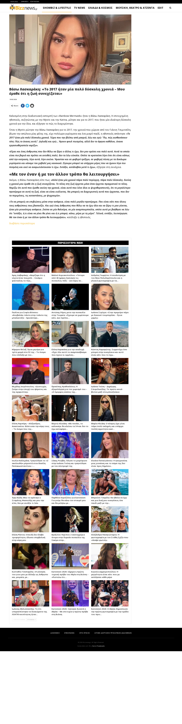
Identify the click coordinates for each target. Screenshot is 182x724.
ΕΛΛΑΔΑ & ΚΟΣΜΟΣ (100, 7)
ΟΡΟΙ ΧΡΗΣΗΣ (84, 706)
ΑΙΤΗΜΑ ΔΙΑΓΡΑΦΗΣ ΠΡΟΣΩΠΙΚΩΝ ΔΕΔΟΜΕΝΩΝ (113, 706)
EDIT (160, 7)
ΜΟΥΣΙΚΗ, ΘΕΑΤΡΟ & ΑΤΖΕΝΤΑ (135, 7)
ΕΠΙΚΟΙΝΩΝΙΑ (34, 1)
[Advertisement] (70, 128)
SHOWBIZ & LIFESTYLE (57, 7)
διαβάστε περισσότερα (22, 259)
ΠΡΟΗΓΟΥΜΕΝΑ (19, 692)
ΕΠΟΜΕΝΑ (31, 692)
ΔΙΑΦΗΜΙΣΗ (24, 1)
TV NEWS (79, 7)
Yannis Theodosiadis (98, 719)
